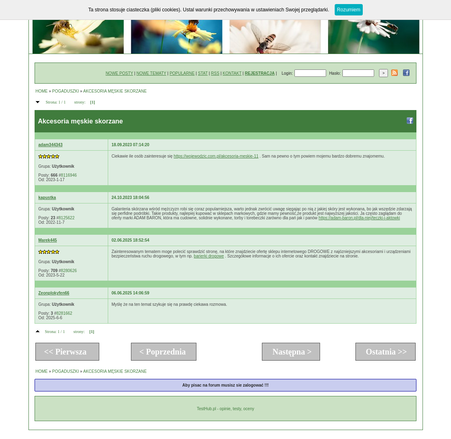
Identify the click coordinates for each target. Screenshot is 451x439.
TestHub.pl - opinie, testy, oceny (225, 409)
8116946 (69, 175)
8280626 (69, 270)
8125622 (66, 218)
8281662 (64, 313)
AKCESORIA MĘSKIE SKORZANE (115, 91)
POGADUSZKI (65, 91)
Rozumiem (348, 10)
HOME (41, 91)
